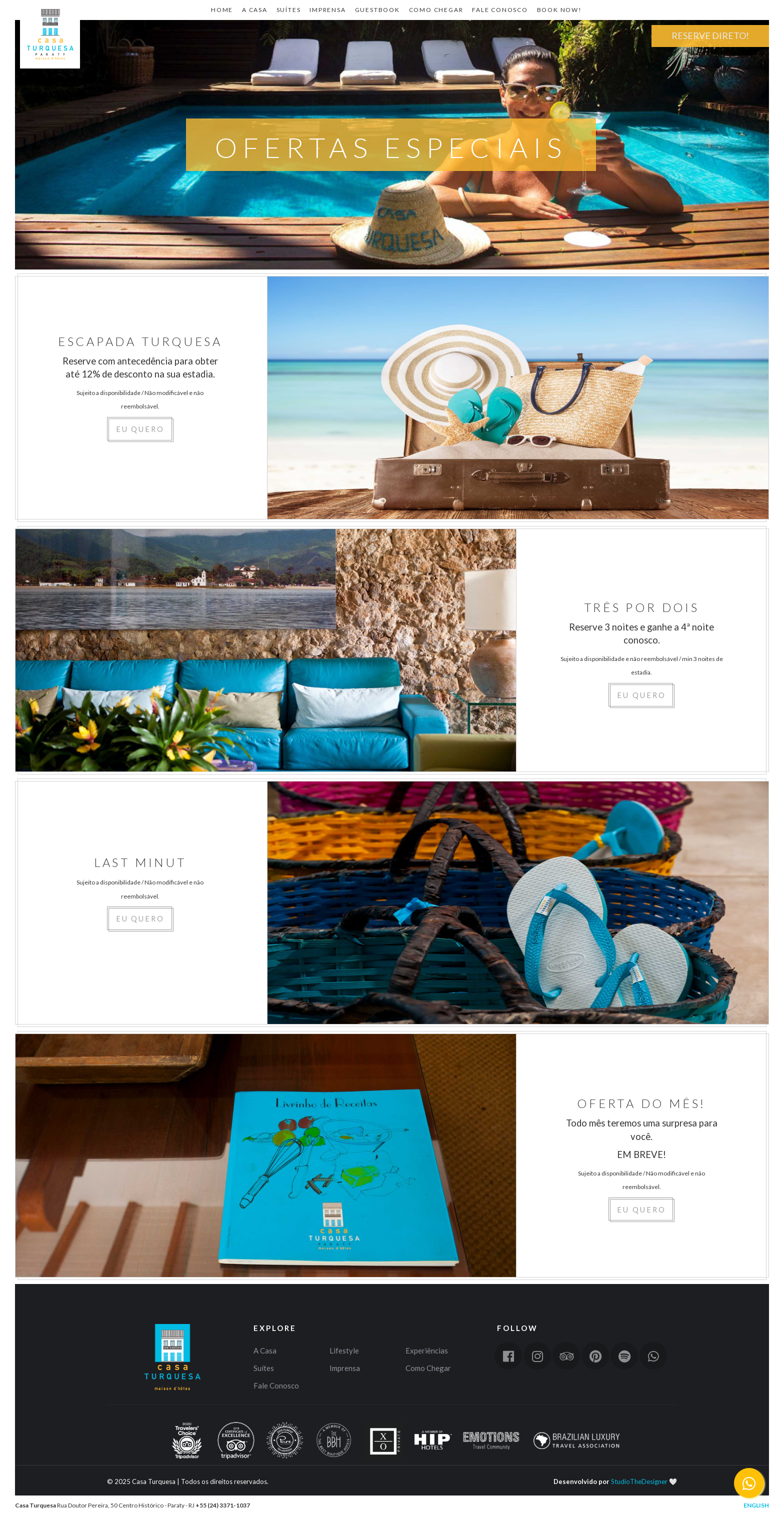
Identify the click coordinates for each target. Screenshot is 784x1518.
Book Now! (559, 10)
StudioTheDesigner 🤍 (644, 1482)
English (756, 1505)
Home (222, 10)
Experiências (427, 1350)
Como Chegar (436, 10)
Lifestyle (344, 1350)
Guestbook (377, 10)
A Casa (265, 1350)
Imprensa (328, 10)
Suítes (288, 10)
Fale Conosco (500, 10)
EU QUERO (140, 429)
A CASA (255, 10)
